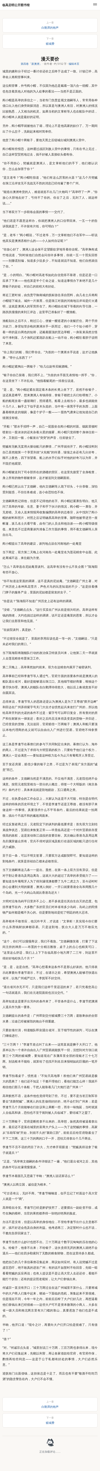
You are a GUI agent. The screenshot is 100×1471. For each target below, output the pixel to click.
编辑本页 (74, 64)
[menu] (95, 5)
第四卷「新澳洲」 (31, 64)
